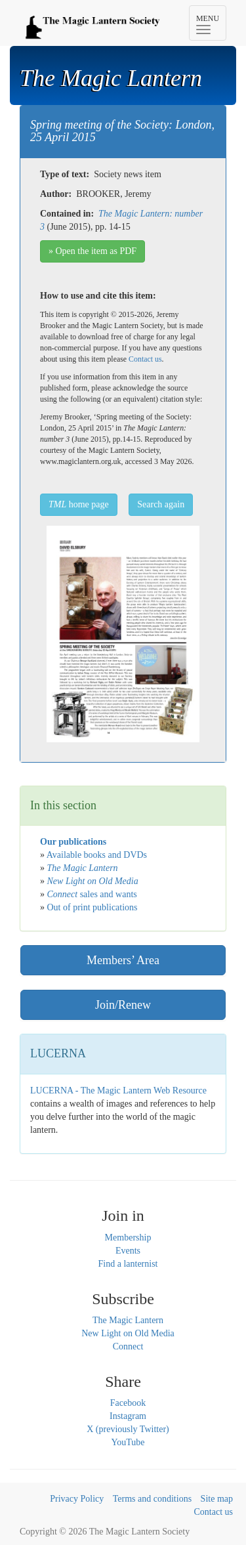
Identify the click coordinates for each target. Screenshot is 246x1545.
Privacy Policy (77, 1499)
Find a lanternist (128, 1264)
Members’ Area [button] (123, 960)
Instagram (128, 1416)
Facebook (128, 1403)
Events (127, 1251)
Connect (128, 1346)
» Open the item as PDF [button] (92, 251)
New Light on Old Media (127, 1333)
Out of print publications (92, 907)
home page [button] (79, 504)
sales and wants (92, 894)
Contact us (145, 359)
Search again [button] (160, 504)
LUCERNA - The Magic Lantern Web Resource (118, 1090)
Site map (217, 1499)
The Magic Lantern (127, 1320)
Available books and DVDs (97, 855)
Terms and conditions (152, 1499)
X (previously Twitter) (128, 1429)
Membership (128, 1237)
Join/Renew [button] (123, 1004)
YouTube (128, 1442)
